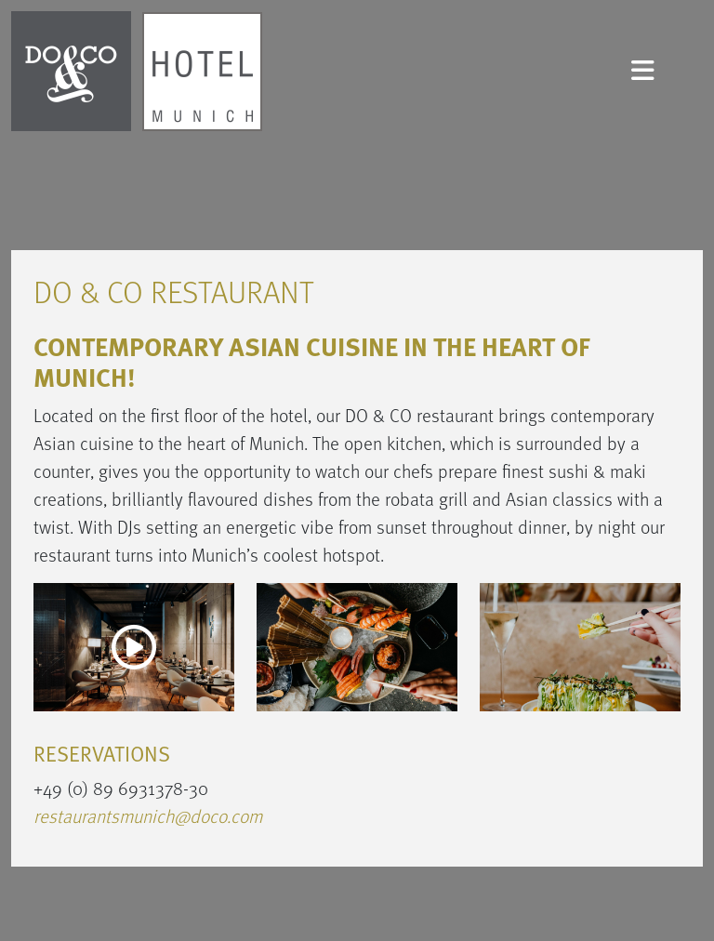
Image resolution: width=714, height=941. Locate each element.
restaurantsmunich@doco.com (147, 815)
